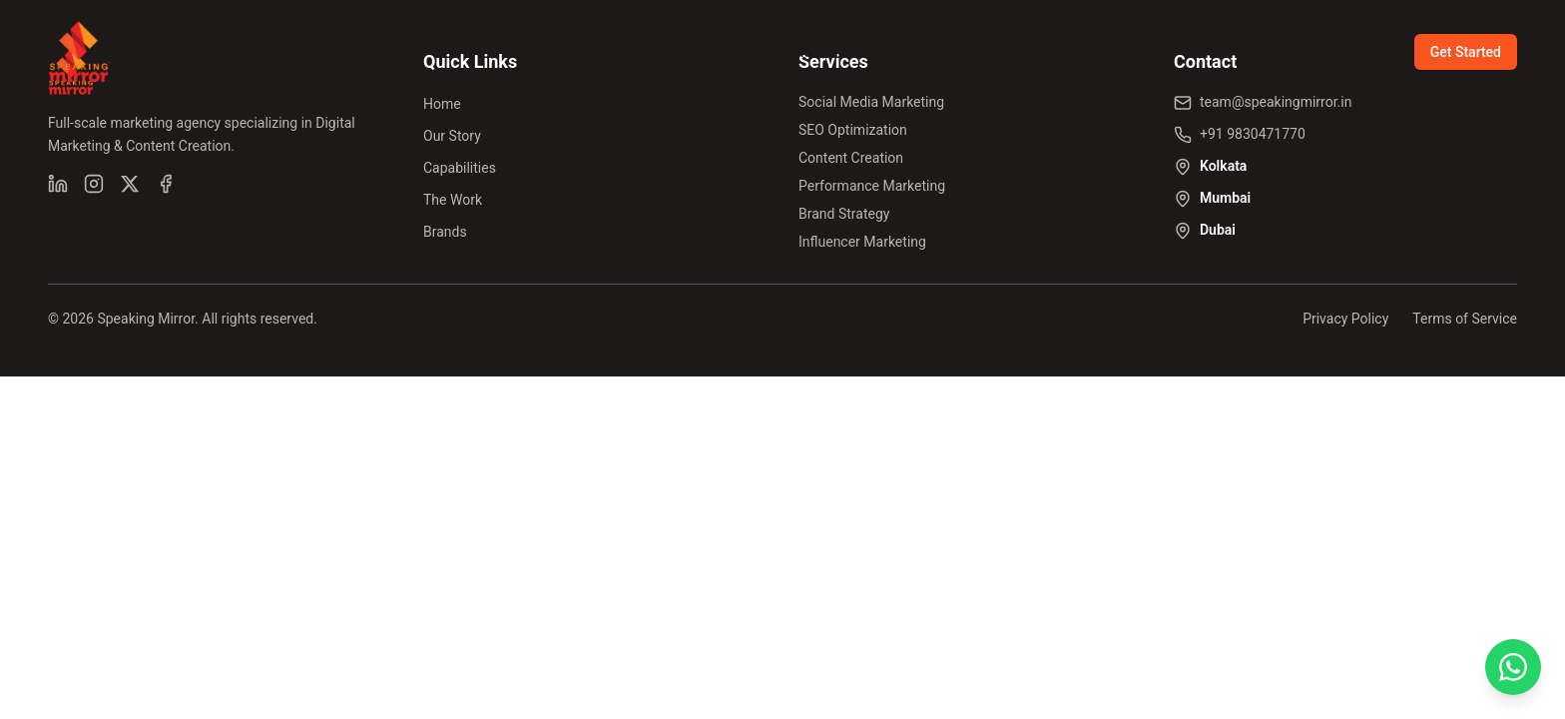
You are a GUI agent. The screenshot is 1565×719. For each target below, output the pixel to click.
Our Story (621, 52)
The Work (817, 52)
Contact (979, 52)
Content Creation (850, 158)
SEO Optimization (852, 130)
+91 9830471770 (1252, 134)
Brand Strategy (843, 214)
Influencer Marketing (862, 242)
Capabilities (719, 52)
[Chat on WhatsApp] (1513, 667)
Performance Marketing (871, 186)
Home (541, 52)
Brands (901, 52)
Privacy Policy (1345, 319)
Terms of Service (1464, 319)
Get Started (1465, 52)
